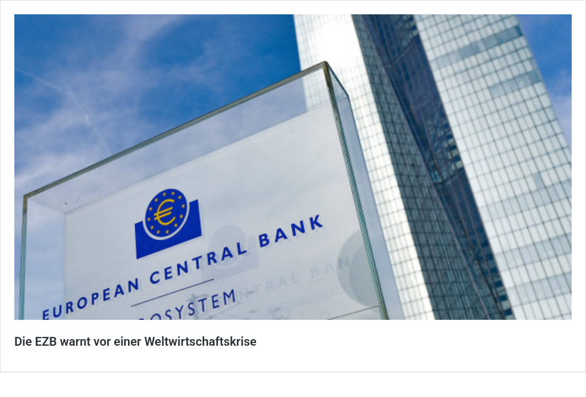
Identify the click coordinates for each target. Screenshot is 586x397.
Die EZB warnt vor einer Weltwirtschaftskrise (135, 341)
